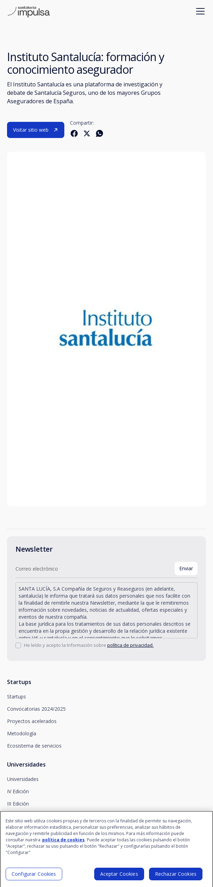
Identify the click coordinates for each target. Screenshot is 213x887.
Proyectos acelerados (32, 721)
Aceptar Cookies (119, 876)
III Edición (18, 803)
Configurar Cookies (34, 876)
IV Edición (18, 791)
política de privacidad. (130, 645)
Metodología (21, 733)
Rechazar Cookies (175, 876)
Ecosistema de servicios (34, 745)
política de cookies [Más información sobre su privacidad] (63, 843)
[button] (199, 11)
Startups (16, 696)
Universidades (23, 779)
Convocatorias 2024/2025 (36, 708)
